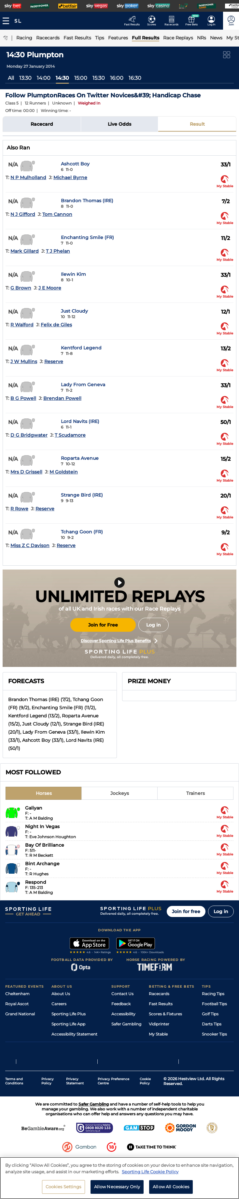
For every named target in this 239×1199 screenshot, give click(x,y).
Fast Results (161, 1003)
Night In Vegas (42, 826)
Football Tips (214, 1003)
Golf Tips (210, 1013)
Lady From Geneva (83, 385)
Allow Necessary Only (117, 1186)
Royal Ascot (17, 1003)
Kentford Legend (81, 348)
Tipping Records (218, 1044)
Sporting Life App (68, 1024)
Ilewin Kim (73, 274)
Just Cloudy (74, 311)
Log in (153, 625)
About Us (60, 993)
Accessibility (123, 1013)
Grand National (20, 1013)
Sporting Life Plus (68, 1013)
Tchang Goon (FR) (82, 532)
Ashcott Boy (75, 164)
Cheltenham (17, 993)
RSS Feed (60, 1054)
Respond (35, 882)
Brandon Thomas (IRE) (87, 201)
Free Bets (158, 1044)
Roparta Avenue (80, 458)
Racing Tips (213, 993)
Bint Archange (42, 864)
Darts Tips (211, 1024)
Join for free (186, 911)
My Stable (158, 1034)
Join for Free (103, 625)
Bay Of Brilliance (44, 845)
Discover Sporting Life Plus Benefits (119, 640)
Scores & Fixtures (165, 1013)
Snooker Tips (214, 1034)
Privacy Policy (47, 1104)
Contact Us (122, 993)
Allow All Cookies (171, 1186)
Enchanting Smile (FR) (87, 237)
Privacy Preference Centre (113, 1104)
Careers (58, 1003)
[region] (119, 1178)
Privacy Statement (75, 1104)
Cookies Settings (63, 1186)
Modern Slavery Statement (77, 1044)
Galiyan (33, 808)
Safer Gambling (126, 1024)
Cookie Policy (145, 1104)
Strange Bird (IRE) (82, 495)
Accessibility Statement (74, 1034)
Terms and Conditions (14, 1104)
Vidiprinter (159, 1024)
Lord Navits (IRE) (80, 421)
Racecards (159, 993)
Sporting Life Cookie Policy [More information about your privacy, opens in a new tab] (150, 1171)
